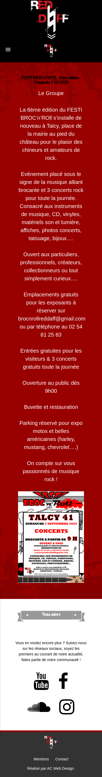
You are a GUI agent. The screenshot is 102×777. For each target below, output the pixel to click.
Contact (61, 759)
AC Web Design (60, 768)
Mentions (41, 759)
